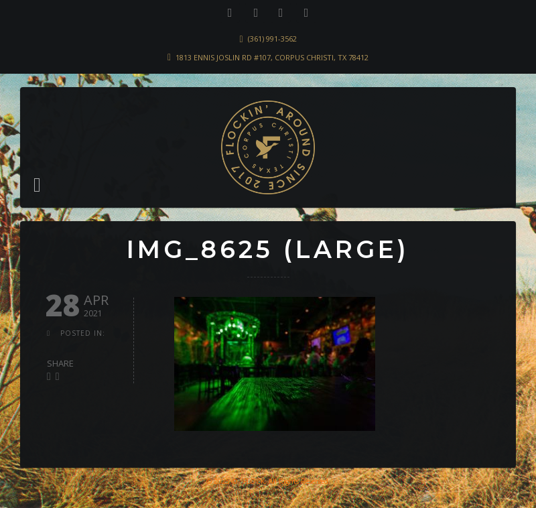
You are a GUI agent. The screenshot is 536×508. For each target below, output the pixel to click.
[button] (37, 185)
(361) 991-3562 (272, 39)
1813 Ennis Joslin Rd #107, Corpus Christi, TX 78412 (272, 57)
